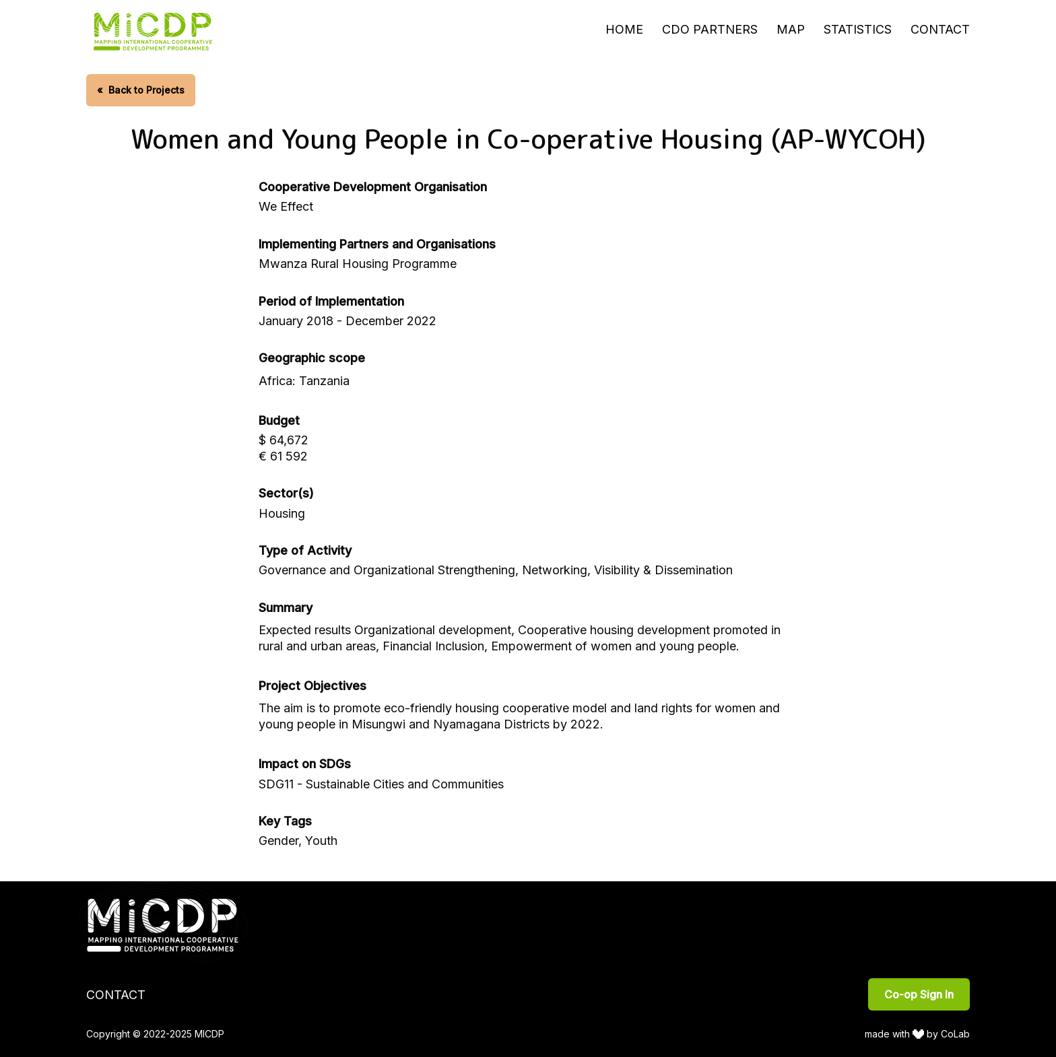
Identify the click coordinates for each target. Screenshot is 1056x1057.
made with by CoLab (917, 1033)
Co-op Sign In (919, 994)
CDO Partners (710, 29)
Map (791, 29)
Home (624, 29)
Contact (940, 29)
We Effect (286, 206)
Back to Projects (141, 90)
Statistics (858, 29)
